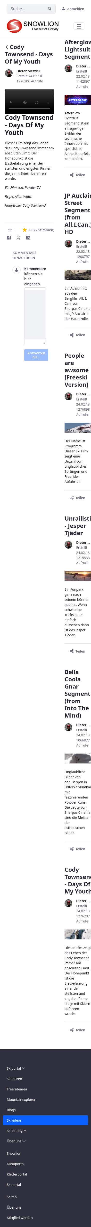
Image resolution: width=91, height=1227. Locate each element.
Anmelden (72, 9)
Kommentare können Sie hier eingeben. (35, 276)
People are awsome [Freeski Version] (77, 369)
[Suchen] (25, 9)
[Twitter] (18, 237)
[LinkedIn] (28, 237)
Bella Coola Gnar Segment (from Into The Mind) (77, 693)
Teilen (77, 175)
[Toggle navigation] (79, 26)
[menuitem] (45, 1068)
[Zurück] (7, 47)
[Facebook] (9, 237)
